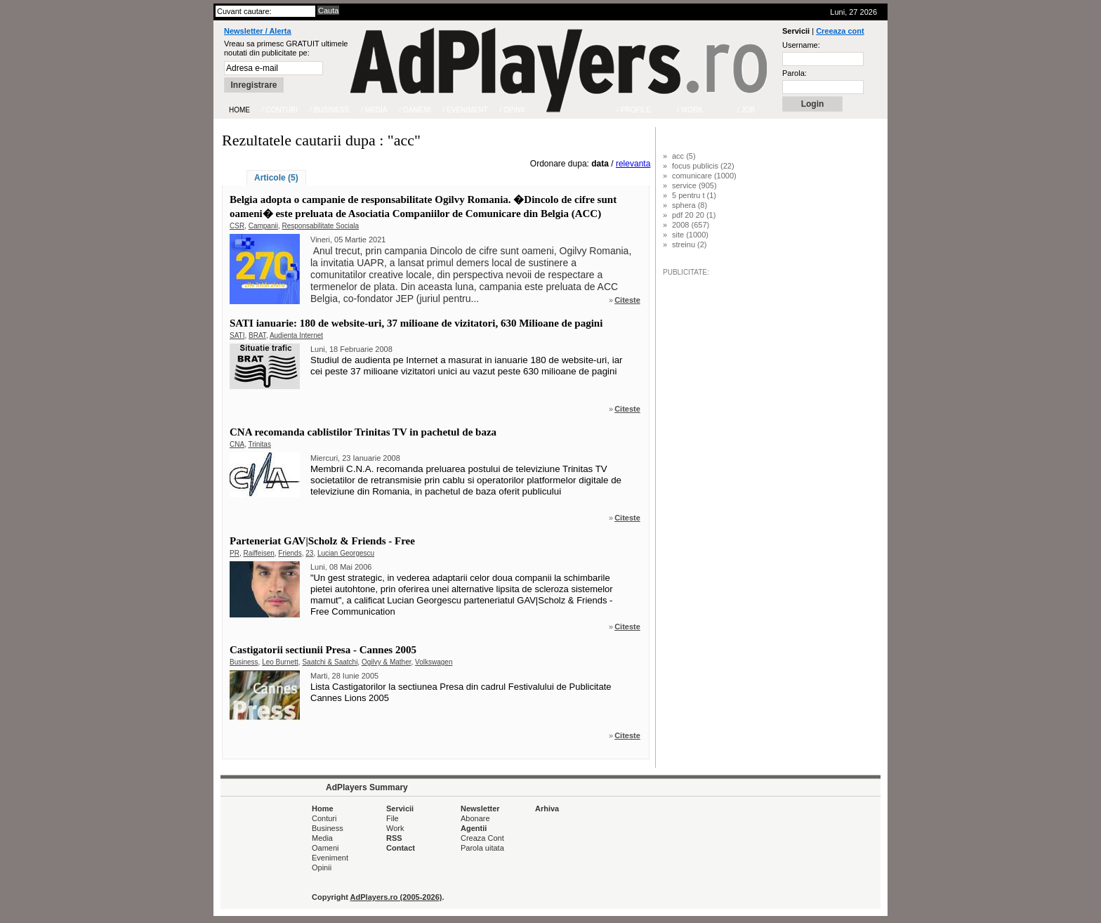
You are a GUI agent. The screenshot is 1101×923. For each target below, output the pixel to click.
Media (322, 838)
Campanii (263, 226)
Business (244, 662)
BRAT (257, 335)
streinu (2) (689, 244)
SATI (237, 335)
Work (395, 828)
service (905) (694, 185)
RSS (394, 838)
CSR (237, 226)
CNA (237, 444)
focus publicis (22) (703, 166)
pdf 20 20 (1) (694, 215)
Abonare (475, 818)
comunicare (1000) (704, 175)
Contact (400, 848)
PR (234, 553)
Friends (289, 553)
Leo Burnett (280, 662)
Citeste (627, 300)
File (392, 818)
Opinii (321, 867)
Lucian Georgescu (345, 553)
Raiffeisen (258, 553)
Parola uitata (482, 848)
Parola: (794, 73)
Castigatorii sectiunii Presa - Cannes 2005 (323, 649)
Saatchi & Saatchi (329, 662)
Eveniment (330, 857)
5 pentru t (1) (694, 195)
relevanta (633, 164)
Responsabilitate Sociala (321, 226)
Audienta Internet (296, 335)
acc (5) (684, 156)
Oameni (325, 848)
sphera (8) (689, 205)
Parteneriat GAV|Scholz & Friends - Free (322, 540)
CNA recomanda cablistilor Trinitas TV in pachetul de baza (363, 432)
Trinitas (260, 444)
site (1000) (690, 234)
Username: (801, 45)
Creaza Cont (482, 838)
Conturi (324, 818)
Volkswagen (433, 662)
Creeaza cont (840, 31)
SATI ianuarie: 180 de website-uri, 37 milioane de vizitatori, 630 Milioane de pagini (416, 323)
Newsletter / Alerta (257, 31)
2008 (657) (690, 225)
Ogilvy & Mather (386, 662)
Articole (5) (276, 178)
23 (309, 553)
